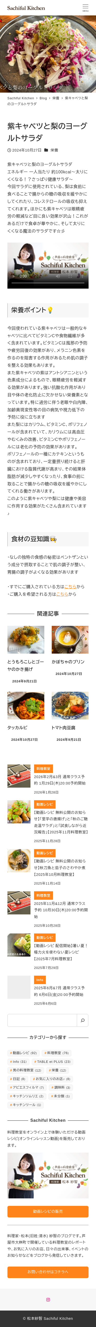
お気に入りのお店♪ (53, 1079)
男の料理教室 (27, 1070)
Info (20, 1062)
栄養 (54, 150)
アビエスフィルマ (28, 1087)
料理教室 (58, 1053)
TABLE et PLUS (54, 1062)
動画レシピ (25, 1053)
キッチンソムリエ (28, 1096)
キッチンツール (27, 1105)
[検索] (82, 1020)
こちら (71, 587)
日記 (19, 1079)
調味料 (62, 1087)
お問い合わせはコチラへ (48, 1272)
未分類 (62, 1096)
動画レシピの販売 (48, 1211)
